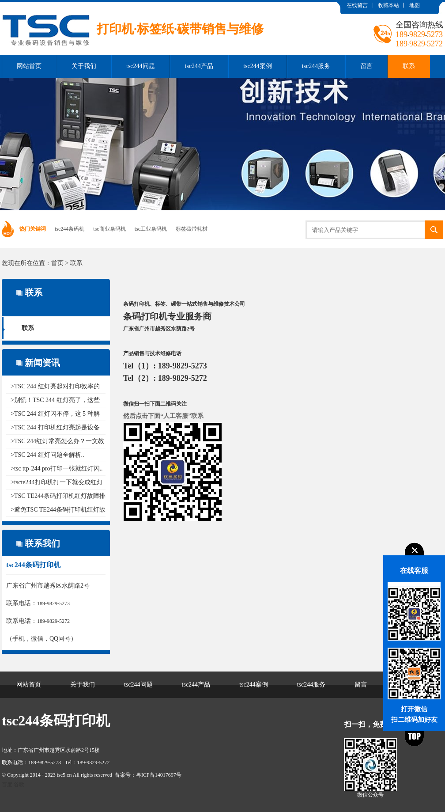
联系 (409, 66)
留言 (366, 66)
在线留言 (357, 5)
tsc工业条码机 (151, 229)
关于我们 (84, 66)
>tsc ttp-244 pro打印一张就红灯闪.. (57, 468)
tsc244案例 (257, 66)
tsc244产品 (199, 66)
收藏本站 (388, 5)
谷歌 (19, 785)
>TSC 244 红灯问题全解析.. (47, 455)
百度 (7, 785)
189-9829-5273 (53, 603)
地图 (414, 5)
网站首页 (29, 66)
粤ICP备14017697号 (158, 775)
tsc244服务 (316, 66)
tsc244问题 (140, 66)
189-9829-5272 (53, 621)
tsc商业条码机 (109, 229)
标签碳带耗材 (191, 229)
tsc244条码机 (69, 229)
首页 (57, 263)
